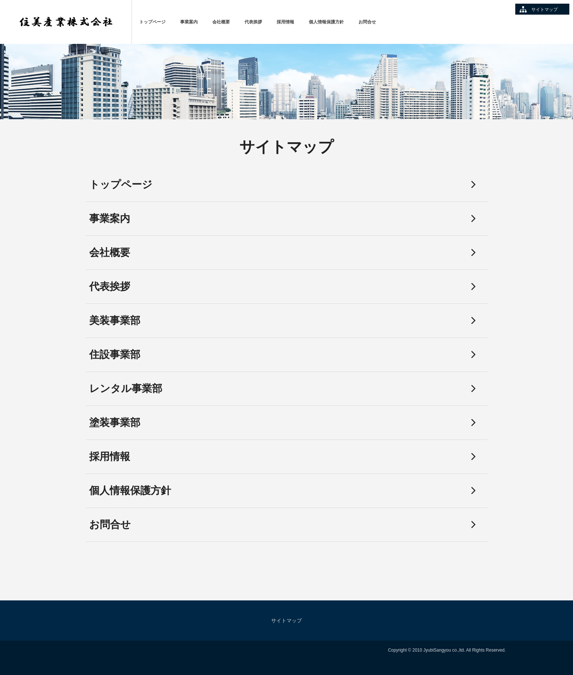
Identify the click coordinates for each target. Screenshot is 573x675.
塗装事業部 (114, 422)
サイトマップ (544, 9)
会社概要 (221, 21)
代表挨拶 (253, 21)
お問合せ (367, 21)
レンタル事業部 (125, 388)
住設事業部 (114, 354)
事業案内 (189, 21)
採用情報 (285, 21)
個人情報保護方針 (326, 21)
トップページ (152, 21)
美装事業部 (114, 320)
